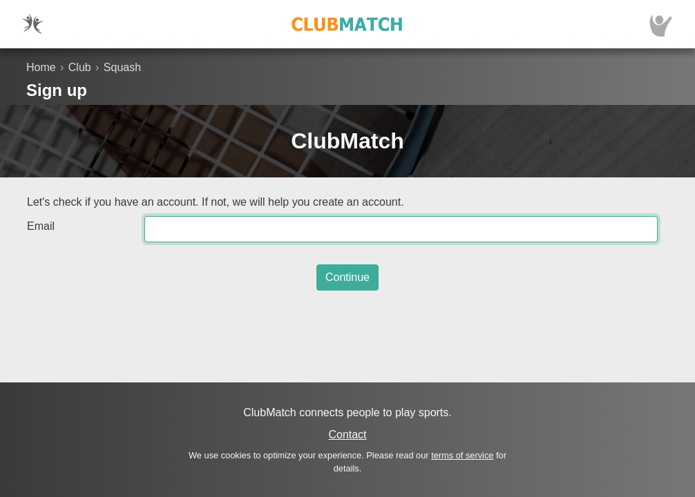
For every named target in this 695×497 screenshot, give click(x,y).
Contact (347, 434)
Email (41, 226)
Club (79, 67)
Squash (122, 67)
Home (41, 67)
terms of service (462, 455)
